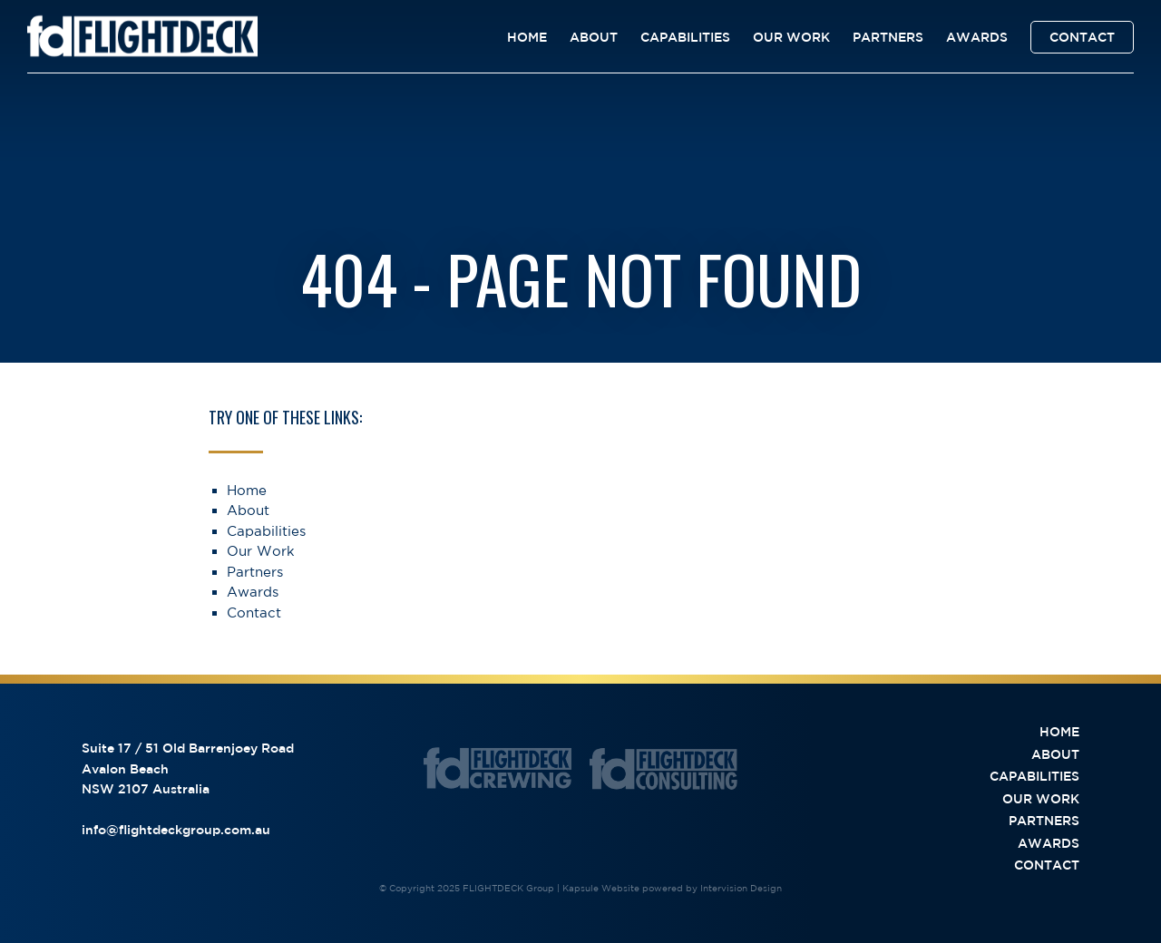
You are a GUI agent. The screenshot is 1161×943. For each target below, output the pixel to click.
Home (527, 37)
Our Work (791, 37)
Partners (888, 37)
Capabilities (685, 37)
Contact (1082, 37)
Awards (977, 37)
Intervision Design (741, 887)
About (594, 37)
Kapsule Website (600, 887)
